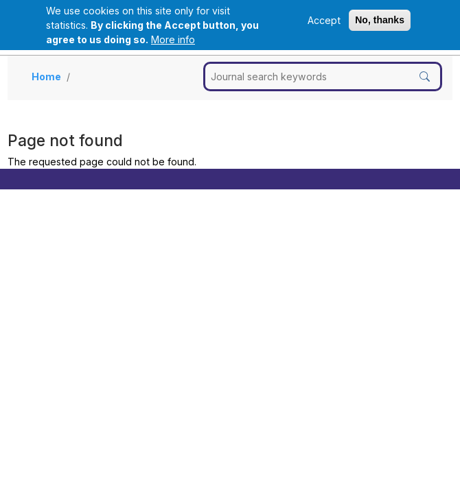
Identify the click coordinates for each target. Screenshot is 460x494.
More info (173, 39)
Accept (324, 20)
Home (46, 76)
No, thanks (379, 19)
